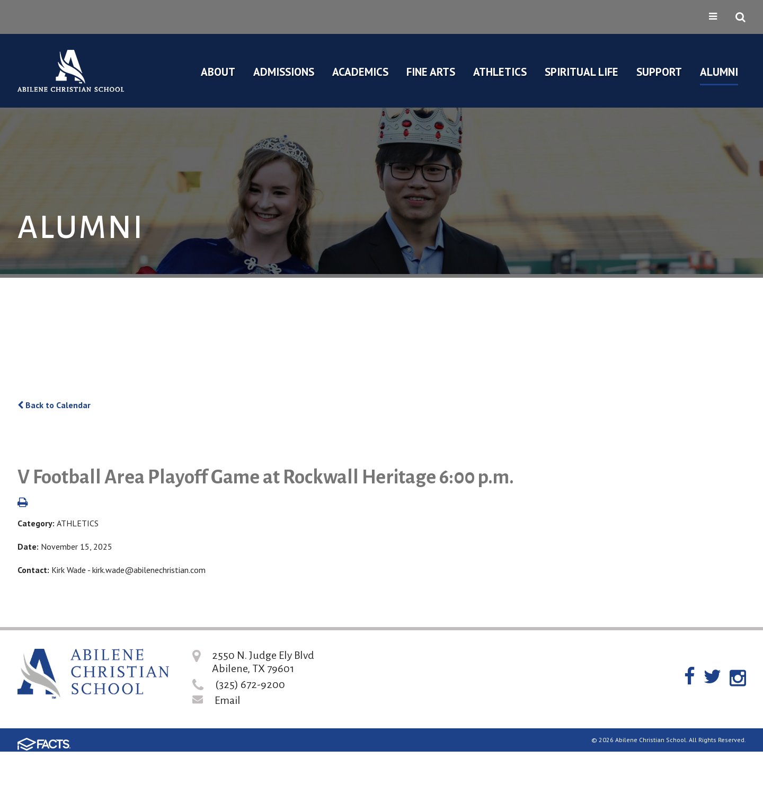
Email (228, 700)
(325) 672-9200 (250, 684)
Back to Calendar (54, 405)
